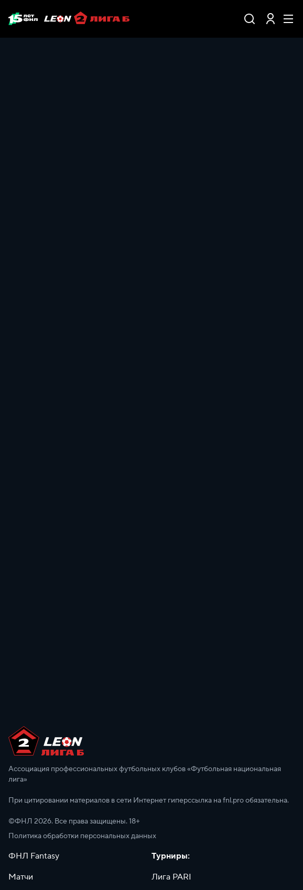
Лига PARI (171, 877)
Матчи (20, 877)
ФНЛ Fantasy (33, 856)
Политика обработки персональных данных (82, 836)
